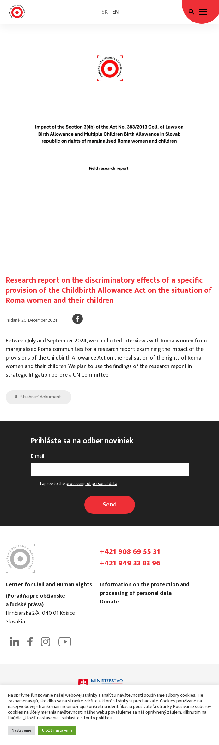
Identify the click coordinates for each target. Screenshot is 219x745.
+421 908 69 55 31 (130, 551)
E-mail (37, 456)
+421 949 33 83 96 (130, 563)
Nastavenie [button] (21, 730)
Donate (109, 602)
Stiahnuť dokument (40, 397)
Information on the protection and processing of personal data (145, 589)
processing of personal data (91, 483)
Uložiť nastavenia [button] (57, 730)
